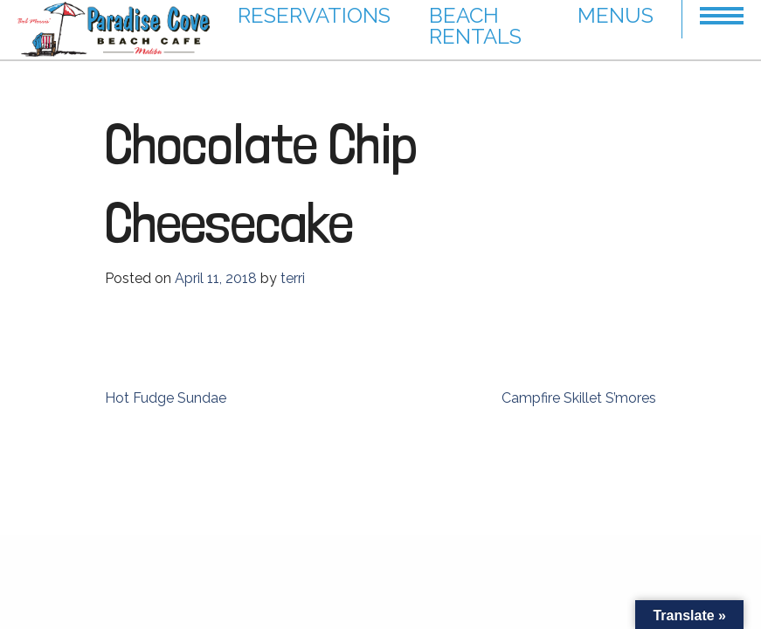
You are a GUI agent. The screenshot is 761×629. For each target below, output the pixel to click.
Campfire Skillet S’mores (579, 398)
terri (292, 278)
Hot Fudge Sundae (165, 398)
